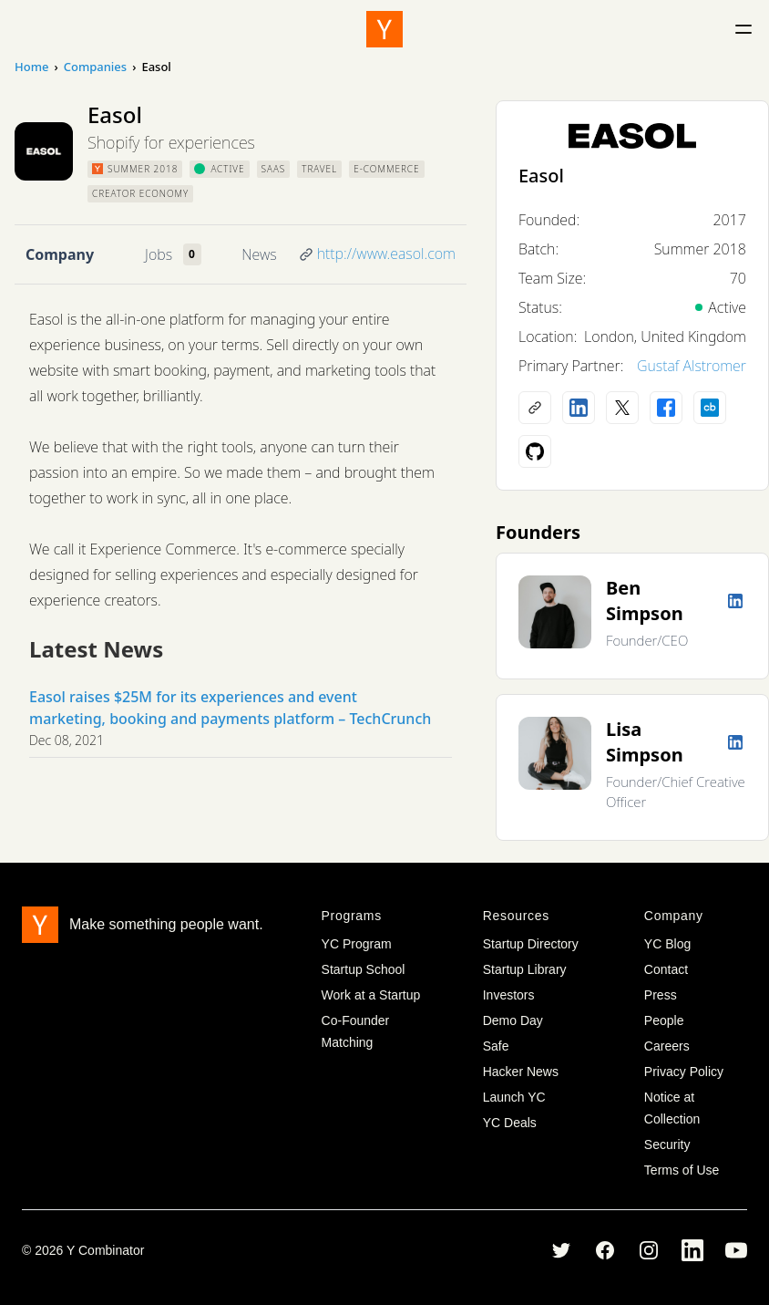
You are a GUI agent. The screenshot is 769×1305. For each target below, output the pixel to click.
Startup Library (525, 969)
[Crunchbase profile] (709, 407)
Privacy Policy (683, 1071)
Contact (666, 969)
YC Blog (667, 944)
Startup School (363, 969)
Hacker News (521, 1071)
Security (667, 1144)
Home (31, 66)
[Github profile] (534, 451)
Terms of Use (681, 1170)
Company (60, 254)
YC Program (357, 944)
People (664, 1020)
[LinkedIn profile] (578, 407)
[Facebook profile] (666, 407)
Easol (541, 175)
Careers (667, 1046)
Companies (95, 66)
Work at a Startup (371, 995)
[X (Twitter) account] (622, 407)
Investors (509, 995)
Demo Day (513, 1020)
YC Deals (510, 1122)
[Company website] (534, 407)
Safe (496, 1046)
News (258, 254)
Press (660, 995)
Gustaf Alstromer (691, 366)
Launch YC (514, 1097)
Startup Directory (531, 944)
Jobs (158, 254)
